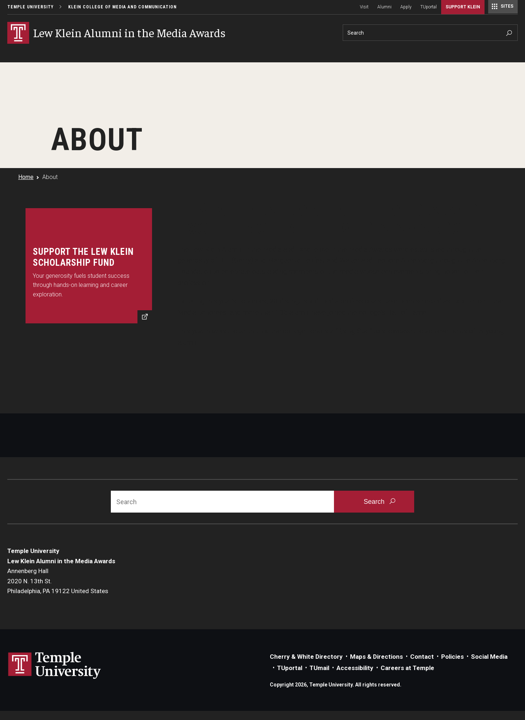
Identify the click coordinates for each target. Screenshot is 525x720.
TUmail (319, 668)
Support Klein (463, 6)
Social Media (489, 656)
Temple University (30, 6)
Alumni (384, 6)
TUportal (428, 6)
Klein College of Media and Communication (122, 6)
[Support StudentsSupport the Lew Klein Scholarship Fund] (89, 265)
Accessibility (355, 668)
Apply (406, 6)
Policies (452, 656)
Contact (422, 656)
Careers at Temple (407, 668)
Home (26, 177)
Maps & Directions (376, 656)
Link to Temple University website (54, 665)
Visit (364, 6)
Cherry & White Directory (306, 656)
